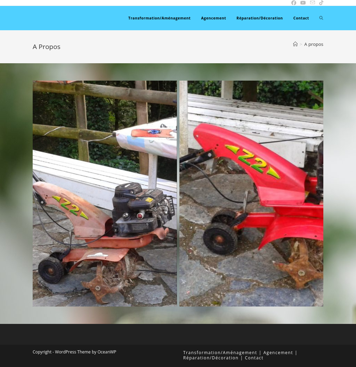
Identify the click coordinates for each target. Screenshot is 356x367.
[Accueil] (295, 44)
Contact (254, 358)
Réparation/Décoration (210, 358)
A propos (313, 44)
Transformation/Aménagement (220, 353)
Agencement (278, 353)
